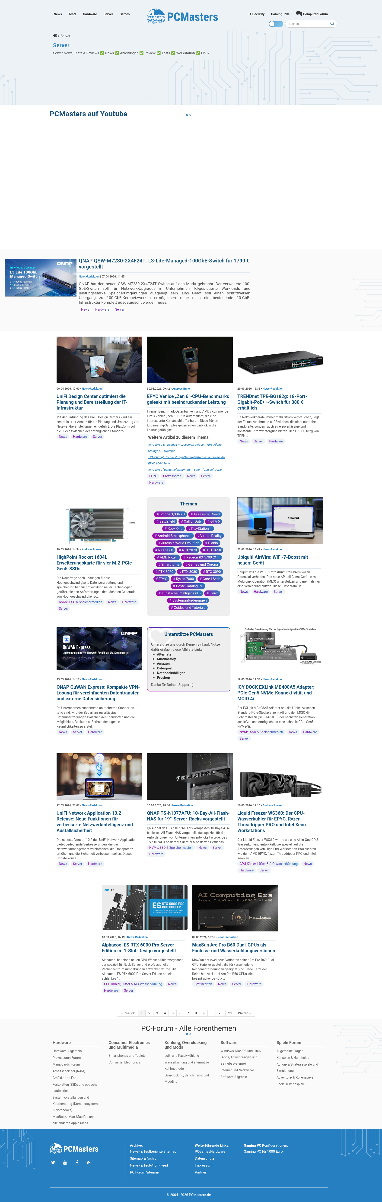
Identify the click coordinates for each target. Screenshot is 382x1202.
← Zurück (127, 1013)
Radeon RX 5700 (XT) (203, 557)
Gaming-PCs (280, 14)
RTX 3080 (189, 572)
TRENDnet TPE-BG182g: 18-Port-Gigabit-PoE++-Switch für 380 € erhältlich (272, 402)
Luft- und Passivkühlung (182, 1055)
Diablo (213, 543)
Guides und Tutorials (190, 608)
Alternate (164, 654)
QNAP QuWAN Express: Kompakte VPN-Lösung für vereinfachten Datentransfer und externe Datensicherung (98, 692)
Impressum (203, 1165)
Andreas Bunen (181, 388)
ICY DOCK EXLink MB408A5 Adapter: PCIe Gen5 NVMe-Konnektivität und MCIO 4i (276, 692)
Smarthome (170, 564)
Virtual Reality (211, 536)
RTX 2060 (165, 550)
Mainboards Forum (66, 1064)
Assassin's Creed (207, 514)
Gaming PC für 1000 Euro (263, 1151)
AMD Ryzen (168, 557)
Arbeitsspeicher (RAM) (69, 1071)
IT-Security (256, 14)
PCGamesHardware (210, 1151)
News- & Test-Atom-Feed (149, 1165)
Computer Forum (312, 13)
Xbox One (175, 529)
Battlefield (167, 521)
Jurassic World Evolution (180, 543)
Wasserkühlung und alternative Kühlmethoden (187, 1065)
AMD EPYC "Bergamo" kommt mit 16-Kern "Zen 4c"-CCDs (185, 469)
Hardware (90, 14)
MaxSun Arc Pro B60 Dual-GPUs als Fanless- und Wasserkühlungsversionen (233, 947)
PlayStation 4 (201, 529)
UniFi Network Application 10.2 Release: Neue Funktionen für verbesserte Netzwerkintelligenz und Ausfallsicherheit (95, 821)
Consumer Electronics (124, 1062)
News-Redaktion (89, 276)
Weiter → (245, 1013)
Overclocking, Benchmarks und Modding (187, 1078)
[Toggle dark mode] (276, 24)
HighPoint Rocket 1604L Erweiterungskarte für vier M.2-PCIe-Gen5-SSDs (95, 562)
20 (221, 1013)
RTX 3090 (213, 572)
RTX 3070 (165, 572)
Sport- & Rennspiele (291, 1084)
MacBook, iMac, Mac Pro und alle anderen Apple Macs (74, 1120)
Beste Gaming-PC (189, 586)
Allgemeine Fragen (290, 1051)
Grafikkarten (203, 984)
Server (108, 14)
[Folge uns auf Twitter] (53, 1162)
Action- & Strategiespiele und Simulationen (297, 1068)
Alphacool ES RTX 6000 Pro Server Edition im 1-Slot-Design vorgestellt (139, 947)
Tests (72, 14)
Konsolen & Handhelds (293, 1058)
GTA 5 (215, 521)
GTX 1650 (213, 550)
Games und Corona (203, 564)
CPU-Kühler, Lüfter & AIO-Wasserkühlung (269, 864)
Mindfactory (166, 659)
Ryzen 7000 (185, 579)
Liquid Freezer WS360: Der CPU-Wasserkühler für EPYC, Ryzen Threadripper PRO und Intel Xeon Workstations (271, 821)
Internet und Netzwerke (237, 1070)
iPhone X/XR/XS (172, 514)
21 (230, 1013)
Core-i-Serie (212, 579)
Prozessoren (172, 476)
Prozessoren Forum (67, 1058)
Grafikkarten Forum (66, 1078)
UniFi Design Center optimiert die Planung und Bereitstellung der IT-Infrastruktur (92, 402)
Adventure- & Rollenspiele (295, 1077)
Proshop (163, 677)
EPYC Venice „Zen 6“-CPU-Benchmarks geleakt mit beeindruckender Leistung (188, 399)
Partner (200, 1172)
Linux (214, 593)
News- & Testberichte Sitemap (153, 1151)
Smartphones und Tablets (127, 1055)
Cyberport (164, 668)
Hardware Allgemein (67, 1051)
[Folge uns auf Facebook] (76, 1162)
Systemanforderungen (189, 600)
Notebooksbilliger (171, 673)
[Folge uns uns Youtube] (65, 1162)
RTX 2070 (189, 550)
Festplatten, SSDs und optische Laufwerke (75, 1088)
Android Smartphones (174, 536)
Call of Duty (193, 521)
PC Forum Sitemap (144, 1172)
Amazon (163, 664)
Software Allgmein (234, 1077)
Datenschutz (204, 1158)
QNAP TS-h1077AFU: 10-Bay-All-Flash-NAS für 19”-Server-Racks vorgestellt (188, 816)
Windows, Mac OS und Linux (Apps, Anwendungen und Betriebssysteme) (241, 1057)
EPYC (153, 476)
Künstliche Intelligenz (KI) (181, 593)
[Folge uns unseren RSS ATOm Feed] (88, 1162)
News (58, 14)
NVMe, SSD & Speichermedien (80, 602)
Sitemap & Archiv (143, 1158)
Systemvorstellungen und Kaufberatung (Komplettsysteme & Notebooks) (76, 1104)
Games (125, 14)
